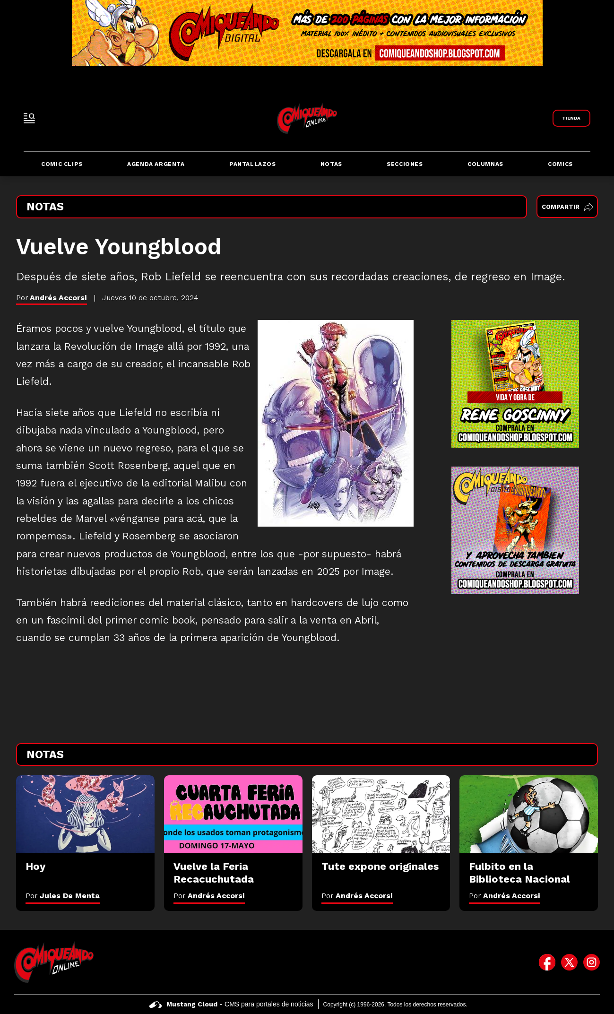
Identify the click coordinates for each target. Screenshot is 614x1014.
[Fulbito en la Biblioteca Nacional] (528, 814)
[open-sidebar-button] (29, 118)
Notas (331, 164)
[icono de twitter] (569, 962)
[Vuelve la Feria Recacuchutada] (233, 814)
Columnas (485, 164)
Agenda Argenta (155, 164)
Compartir (567, 207)
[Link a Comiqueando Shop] (571, 118)
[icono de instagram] (591, 962)
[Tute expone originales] (381, 814)
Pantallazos (252, 164)
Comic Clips (62, 164)
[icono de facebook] (547, 962)
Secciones (405, 164)
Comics (560, 164)
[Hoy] (85, 814)
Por (63, 895)
